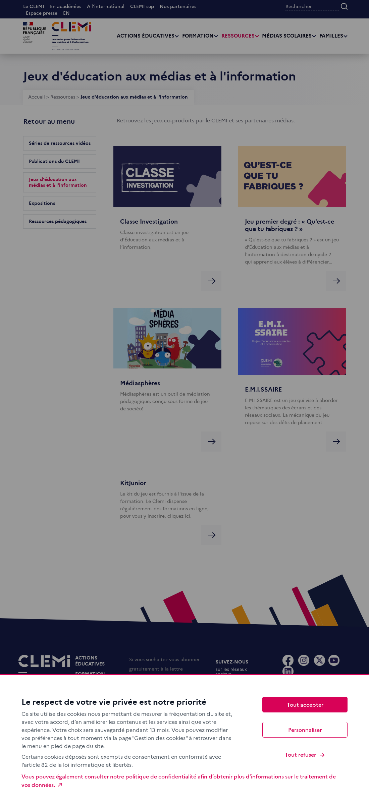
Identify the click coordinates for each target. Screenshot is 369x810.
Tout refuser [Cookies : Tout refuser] (305, 754)
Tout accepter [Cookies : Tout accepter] (305, 704)
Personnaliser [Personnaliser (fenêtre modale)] (305, 729)
